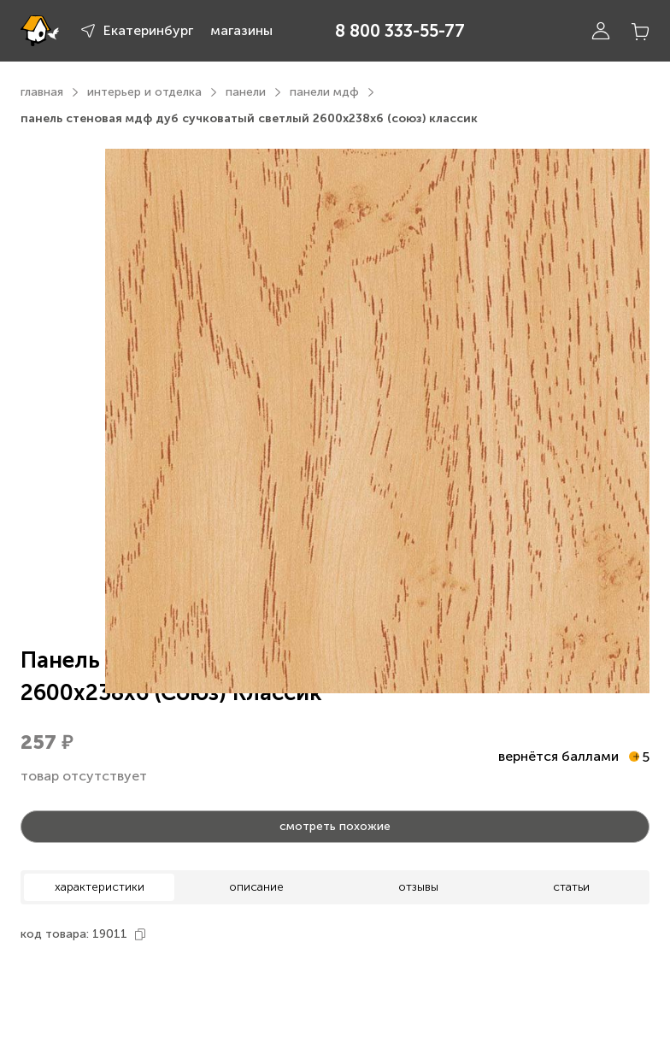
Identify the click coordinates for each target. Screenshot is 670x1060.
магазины (241, 30)
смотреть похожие (335, 826)
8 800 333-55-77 (400, 31)
